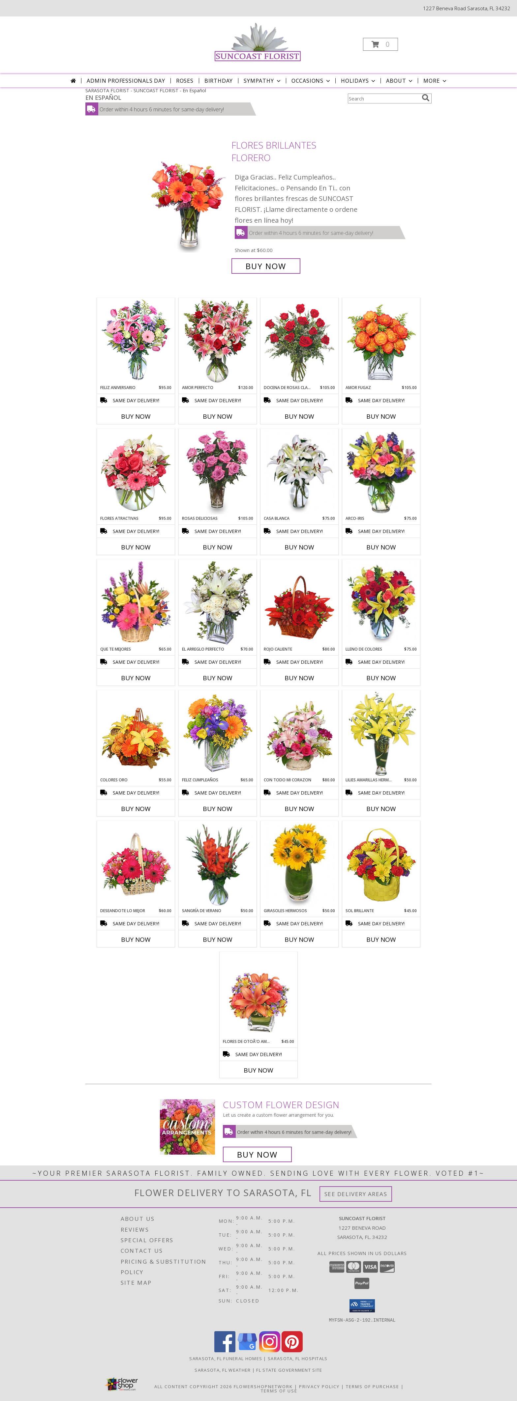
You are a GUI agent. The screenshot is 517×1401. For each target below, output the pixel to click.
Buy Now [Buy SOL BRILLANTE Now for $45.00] (381, 939)
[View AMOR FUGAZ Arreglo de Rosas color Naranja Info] (381, 341)
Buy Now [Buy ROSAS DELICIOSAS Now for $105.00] (217, 547)
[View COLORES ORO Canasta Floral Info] (136, 734)
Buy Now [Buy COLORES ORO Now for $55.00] (136, 808)
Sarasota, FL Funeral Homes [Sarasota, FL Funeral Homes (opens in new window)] (225, 1358)
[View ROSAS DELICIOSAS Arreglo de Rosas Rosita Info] (218, 472)
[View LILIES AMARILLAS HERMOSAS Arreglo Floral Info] (381, 734)
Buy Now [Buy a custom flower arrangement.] (257, 1154)
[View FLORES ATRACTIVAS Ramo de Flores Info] (136, 472)
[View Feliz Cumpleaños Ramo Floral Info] (218, 734)
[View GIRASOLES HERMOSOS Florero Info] (299, 865)
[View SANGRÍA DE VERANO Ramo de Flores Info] (218, 865)
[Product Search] (383, 98)
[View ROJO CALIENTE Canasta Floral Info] (299, 603)
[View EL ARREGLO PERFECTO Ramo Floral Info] (218, 603)
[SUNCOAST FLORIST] (258, 42)
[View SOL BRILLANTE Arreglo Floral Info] (381, 865)
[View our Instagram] (269, 1350)
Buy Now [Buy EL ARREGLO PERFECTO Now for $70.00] (217, 678)
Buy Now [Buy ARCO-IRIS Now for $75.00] (381, 547)
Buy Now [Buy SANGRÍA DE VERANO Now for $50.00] (217, 939)
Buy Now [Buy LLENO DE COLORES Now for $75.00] (381, 678)
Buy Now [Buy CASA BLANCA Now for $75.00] (299, 547)
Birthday (218, 80)
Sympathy (263, 80)
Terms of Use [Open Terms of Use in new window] (279, 1391)
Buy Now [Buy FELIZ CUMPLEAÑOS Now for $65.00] (217, 808)
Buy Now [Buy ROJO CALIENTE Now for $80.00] (299, 678)
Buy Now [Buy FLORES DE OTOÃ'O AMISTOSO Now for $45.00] (258, 1070)
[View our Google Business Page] (247, 1350)
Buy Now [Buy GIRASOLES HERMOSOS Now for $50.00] (299, 939)
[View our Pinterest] (292, 1350)
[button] (380, 44)
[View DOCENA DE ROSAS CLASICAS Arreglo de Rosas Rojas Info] (299, 341)
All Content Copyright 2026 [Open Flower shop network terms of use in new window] (193, 1386)
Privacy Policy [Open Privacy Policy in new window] (319, 1386)
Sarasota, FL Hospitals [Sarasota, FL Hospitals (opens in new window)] (298, 1358)
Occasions (311, 80)
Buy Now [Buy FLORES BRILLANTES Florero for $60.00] (266, 266)
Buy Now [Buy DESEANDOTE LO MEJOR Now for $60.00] (136, 939)
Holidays (359, 80)
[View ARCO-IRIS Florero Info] (381, 472)
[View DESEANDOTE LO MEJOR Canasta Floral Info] (136, 865)
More (435, 80)
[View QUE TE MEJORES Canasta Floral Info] (136, 603)
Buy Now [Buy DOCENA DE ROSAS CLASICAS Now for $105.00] (299, 416)
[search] (425, 98)
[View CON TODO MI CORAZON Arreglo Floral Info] (299, 734)
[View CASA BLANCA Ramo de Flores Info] (299, 472)
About (400, 80)
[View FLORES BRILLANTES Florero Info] (188, 206)
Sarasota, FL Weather (223, 1370)
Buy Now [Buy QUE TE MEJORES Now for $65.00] (136, 678)
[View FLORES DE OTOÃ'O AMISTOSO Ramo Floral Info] (258, 995)
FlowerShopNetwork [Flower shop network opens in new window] (263, 1386)
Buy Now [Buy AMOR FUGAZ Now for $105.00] (381, 416)
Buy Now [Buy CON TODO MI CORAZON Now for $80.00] (299, 808)
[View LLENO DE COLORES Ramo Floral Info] (381, 603)
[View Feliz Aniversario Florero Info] (136, 341)
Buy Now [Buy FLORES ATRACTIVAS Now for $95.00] (136, 547)
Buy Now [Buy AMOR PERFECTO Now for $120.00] (217, 416)
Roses (185, 80)
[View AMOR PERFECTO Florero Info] (218, 341)
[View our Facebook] (224, 1350)
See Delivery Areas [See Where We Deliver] (355, 1194)
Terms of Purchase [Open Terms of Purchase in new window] (372, 1386)
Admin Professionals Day (126, 80)
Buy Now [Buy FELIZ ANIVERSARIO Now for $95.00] (136, 416)
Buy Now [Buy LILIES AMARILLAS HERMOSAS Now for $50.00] (381, 808)
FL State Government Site (289, 1370)
